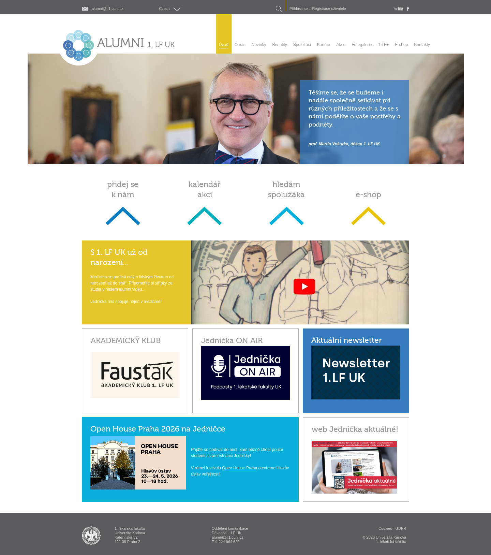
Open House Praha (239, 468)
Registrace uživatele (329, 9)
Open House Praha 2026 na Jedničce (157, 429)
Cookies (385, 528)
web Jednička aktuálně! (355, 429)
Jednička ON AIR (232, 340)
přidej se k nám (122, 189)
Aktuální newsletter (346, 340)
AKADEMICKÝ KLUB (126, 340)
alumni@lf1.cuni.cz (107, 9)
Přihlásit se (298, 9)
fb (408, 9)
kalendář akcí (205, 189)
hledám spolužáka (286, 189)
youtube (398, 9)
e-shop (368, 194)
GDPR (401, 528)
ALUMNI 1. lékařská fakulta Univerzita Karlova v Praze (91, 535)
